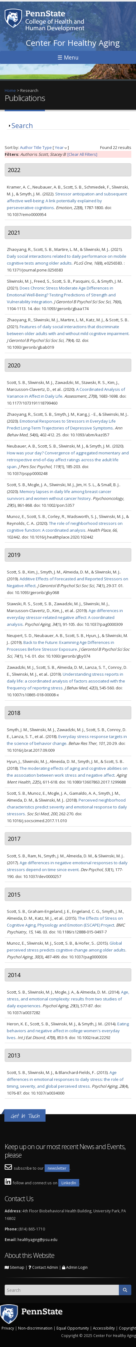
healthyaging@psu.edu (37, 1239)
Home (10, 90)
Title (37, 147)
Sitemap (14, 1267)
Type (47, 147)
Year (59, 147)
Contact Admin (43, 1267)
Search (22, 125)
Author (26, 147)
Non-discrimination (35, 1327)
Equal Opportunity (72, 1327)
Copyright (127, 1327)
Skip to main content (19, 3)
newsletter (57, 1168)
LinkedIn (68, 1182)
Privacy (8, 1327)
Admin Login (75, 1267)
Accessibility (104, 1327)
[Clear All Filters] (82, 154)
